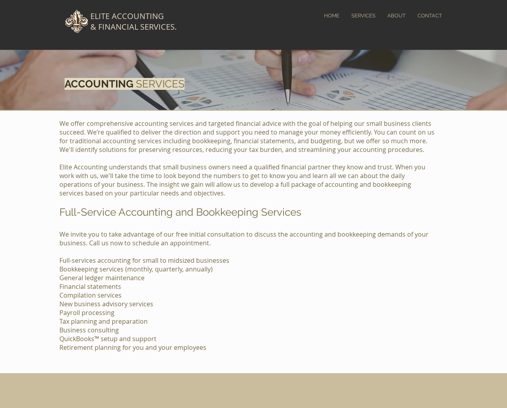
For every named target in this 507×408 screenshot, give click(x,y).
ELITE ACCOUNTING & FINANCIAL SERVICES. (133, 21)
